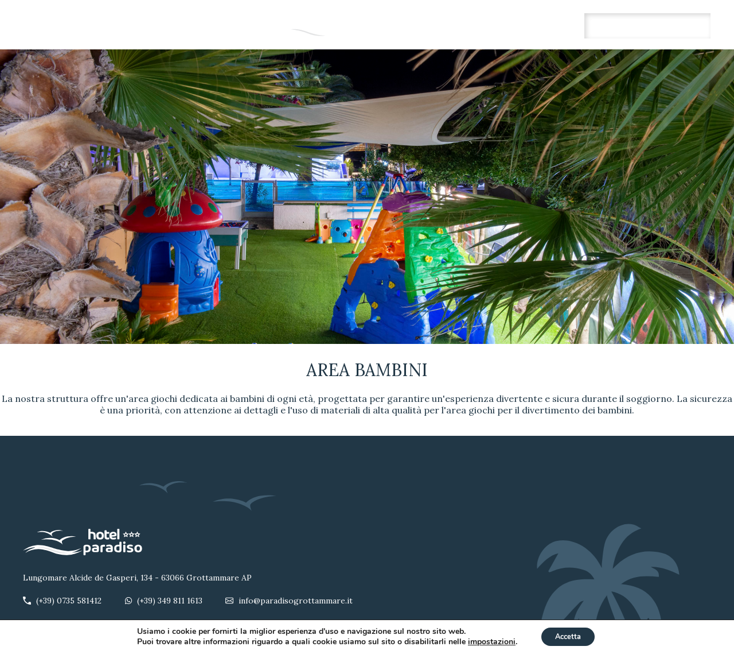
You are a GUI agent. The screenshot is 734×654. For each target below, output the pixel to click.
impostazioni (487, 641)
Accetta (568, 635)
